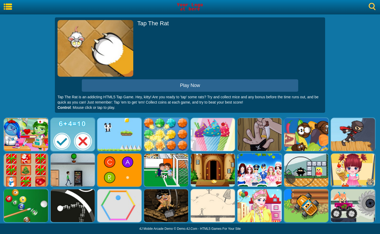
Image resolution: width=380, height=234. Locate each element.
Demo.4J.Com (187, 229)
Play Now (190, 85)
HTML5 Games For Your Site (220, 229)
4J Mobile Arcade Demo (156, 229)
